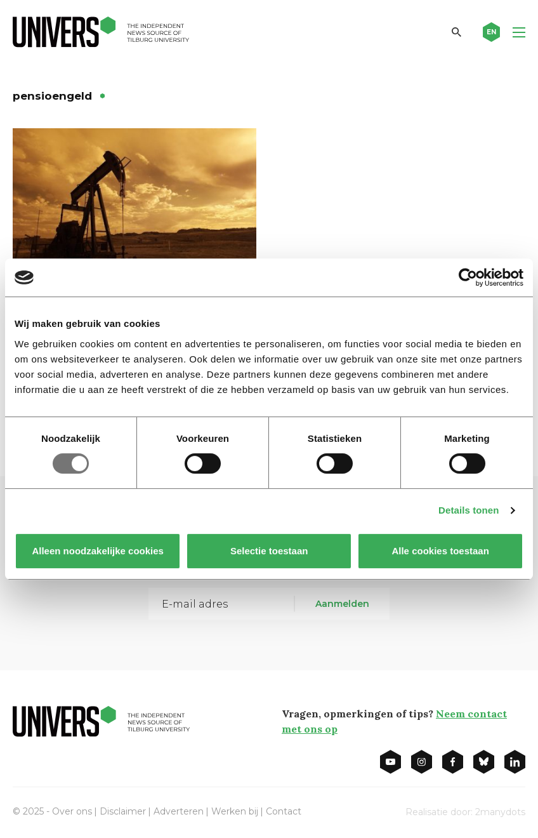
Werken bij (234, 811)
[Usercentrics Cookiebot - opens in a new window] (467, 277)
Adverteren (179, 811)
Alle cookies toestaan (440, 550)
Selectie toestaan (269, 550)
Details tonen (468, 510)
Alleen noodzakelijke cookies (98, 550)
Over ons (72, 811)
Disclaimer (123, 811)
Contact (283, 811)
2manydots (500, 812)
